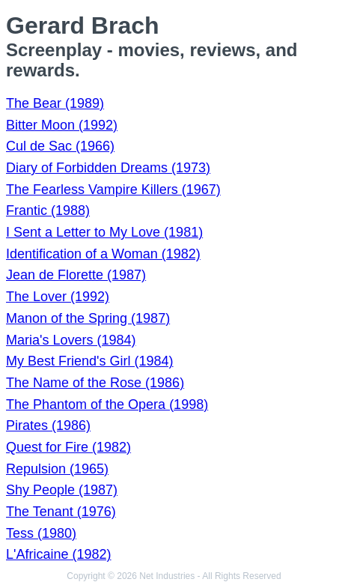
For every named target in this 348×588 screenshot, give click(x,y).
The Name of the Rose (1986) (95, 382)
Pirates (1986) (48, 425)
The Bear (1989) (55, 103)
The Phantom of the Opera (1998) (107, 404)
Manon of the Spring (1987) (88, 318)
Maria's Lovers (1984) (71, 340)
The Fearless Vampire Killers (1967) (113, 189)
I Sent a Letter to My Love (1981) (104, 232)
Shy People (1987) (61, 489)
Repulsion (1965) (57, 468)
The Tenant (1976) (61, 511)
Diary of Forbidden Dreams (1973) (108, 167)
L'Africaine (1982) (59, 554)
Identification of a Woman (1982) (103, 253)
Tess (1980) (41, 533)
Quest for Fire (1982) (68, 447)
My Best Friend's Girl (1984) (90, 361)
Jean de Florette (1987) (76, 274)
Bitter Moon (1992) (61, 125)
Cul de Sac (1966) (60, 146)
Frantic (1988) (48, 210)
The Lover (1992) (57, 296)
